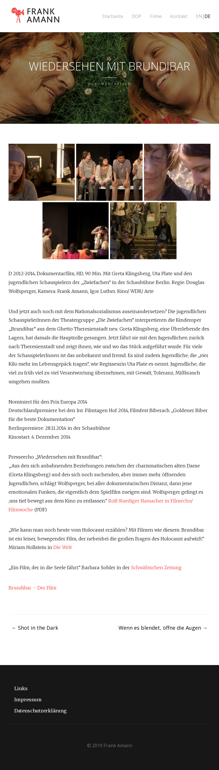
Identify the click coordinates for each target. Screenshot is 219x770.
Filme (156, 16)
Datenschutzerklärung (40, 711)
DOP (136, 16)
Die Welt (62, 547)
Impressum (28, 699)
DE (207, 16)
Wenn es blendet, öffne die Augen (163, 627)
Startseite (112, 16)
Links (21, 688)
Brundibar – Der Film (32, 588)
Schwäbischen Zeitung (156, 567)
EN (199, 16)
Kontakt (178, 16)
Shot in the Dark (34, 627)
